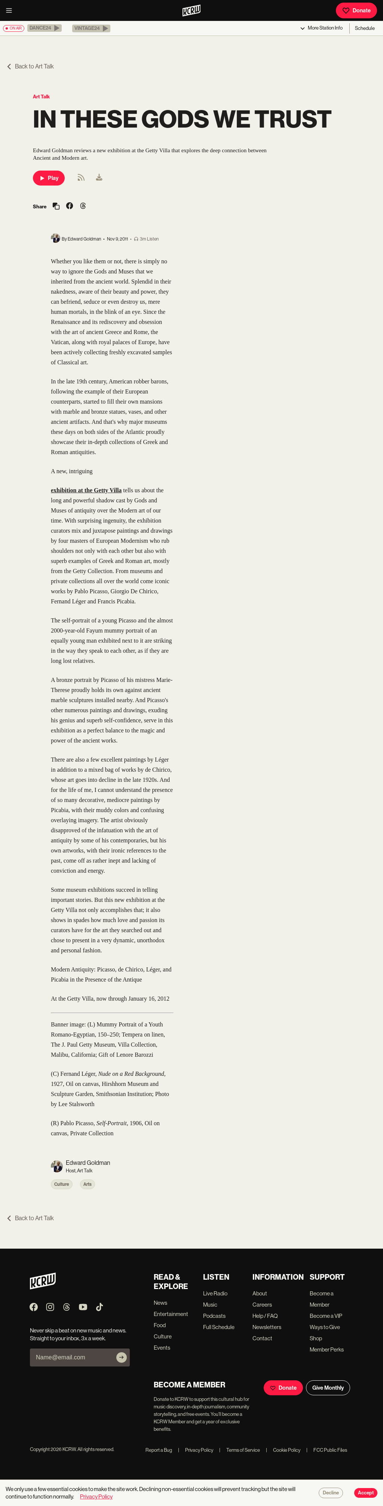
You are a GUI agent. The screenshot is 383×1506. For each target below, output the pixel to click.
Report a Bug (158, 1450)
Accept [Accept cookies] (366, 1493)
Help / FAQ (265, 1316)
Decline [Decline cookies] (331, 1493)
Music (210, 1304)
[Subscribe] (121, 1357)
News (160, 1303)
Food (160, 1325)
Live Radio (215, 1293)
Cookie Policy (283, 1450)
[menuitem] (99, 178)
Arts (87, 1184)
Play (48, 178)
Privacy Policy (195, 1450)
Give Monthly (328, 1387)
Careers (262, 1304)
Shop (316, 1338)
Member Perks (327, 1349)
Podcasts (214, 1316)
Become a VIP (326, 1316)
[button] (44, 28)
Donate (356, 10)
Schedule (365, 28)
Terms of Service (239, 1450)
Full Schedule (219, 1327)
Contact (262, 1338)
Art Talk (41, 97)
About (259, 1293)
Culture (61, 1184)
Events (162, 1347)
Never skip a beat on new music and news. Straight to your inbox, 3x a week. (78, 1334)
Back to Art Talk (30, 66)
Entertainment (171, 1314)
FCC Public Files (326, 1450)
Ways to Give (325, 1327)
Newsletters (266, 1327)
